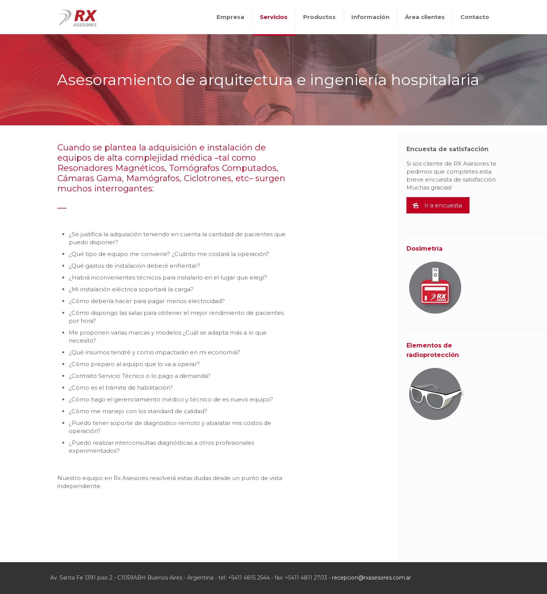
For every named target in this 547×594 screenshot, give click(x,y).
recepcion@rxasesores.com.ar (371, 577)
